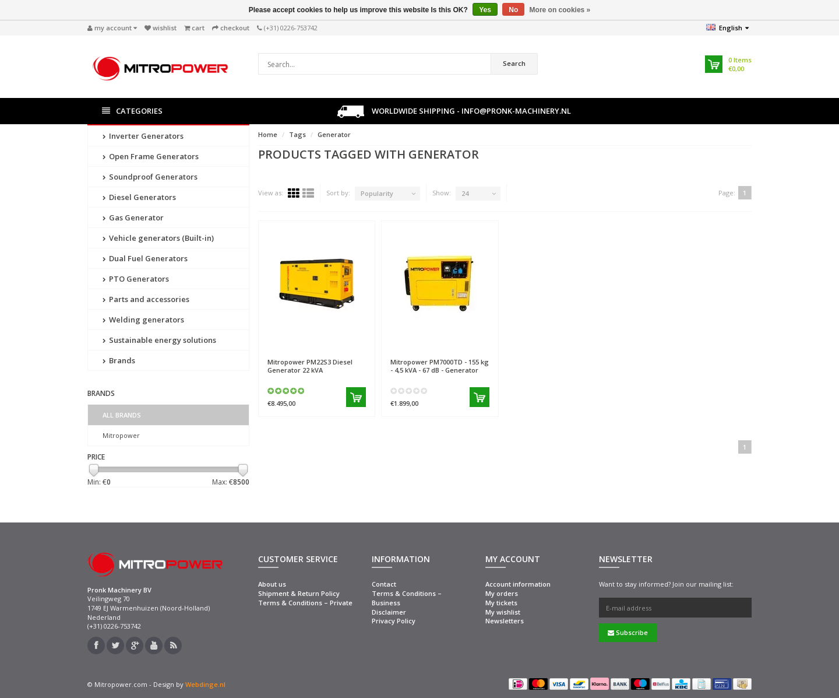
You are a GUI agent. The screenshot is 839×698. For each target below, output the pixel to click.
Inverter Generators (143, 136)
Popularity (377, 193)
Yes (485, 10)
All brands (122, 415)
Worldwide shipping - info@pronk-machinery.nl (454, 111)
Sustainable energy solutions (159, 340)
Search (514, 63)
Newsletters (504, 620)
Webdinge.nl (205, 684)
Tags (297, 134)
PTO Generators (136, 278)
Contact (384, 584)
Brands (119, 360)
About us (272, 584)
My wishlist (502, 612)
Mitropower (121, 435)
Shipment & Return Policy (299, 593)
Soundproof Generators (150, 176)
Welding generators (143, 319)
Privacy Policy (393, 620)
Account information (518, 584)
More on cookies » (560, 10)
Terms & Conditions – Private (305, 602)
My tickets (501, 602)
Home (267, 134)
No (513, 10)
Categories (132, 111)
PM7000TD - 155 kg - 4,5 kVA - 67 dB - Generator (439, 365)
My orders (501, 593)
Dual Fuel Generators (145, 258)
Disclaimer (389, 612)
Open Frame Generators (151, 156)
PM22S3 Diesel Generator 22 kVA (309, 365)
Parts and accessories (146, 299)
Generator (334, 134)
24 (464, 193)
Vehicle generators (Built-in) (158, 238)
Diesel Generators (139, 197)
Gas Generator (133, 217)
